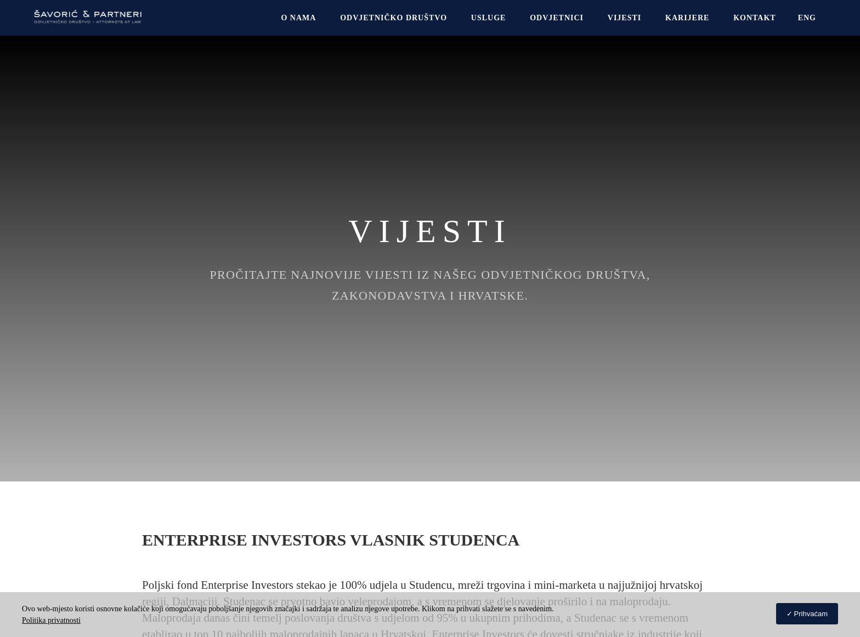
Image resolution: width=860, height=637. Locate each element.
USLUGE (488, 18)
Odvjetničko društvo (393, 18)
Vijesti (624, 18)
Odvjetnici (557, 18)
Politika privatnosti (51, 620)
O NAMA (298, 18)
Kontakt (754, 18)
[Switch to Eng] (807, 17)
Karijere (687, 18)
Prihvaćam (811, 614)
